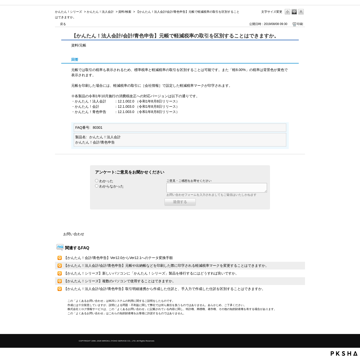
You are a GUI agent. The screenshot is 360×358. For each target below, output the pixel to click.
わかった (106, 181)
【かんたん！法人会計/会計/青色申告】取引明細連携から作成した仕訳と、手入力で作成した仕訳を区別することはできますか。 (164, 289)
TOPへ (292, 326)
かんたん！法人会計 (100, 12)
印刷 (300, 24)
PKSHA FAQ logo (344, 353)
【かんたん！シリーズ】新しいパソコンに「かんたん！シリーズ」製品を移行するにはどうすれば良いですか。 (151, 273)
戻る (63, 24)
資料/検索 (124, 12)
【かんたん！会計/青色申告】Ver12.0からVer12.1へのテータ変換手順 (118, 258)
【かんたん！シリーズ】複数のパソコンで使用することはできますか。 (120, 281)
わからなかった (111, 186)
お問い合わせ (73, 234)
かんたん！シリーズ (68, 12)
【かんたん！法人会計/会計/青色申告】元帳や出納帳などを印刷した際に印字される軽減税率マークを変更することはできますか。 (166, 266)
